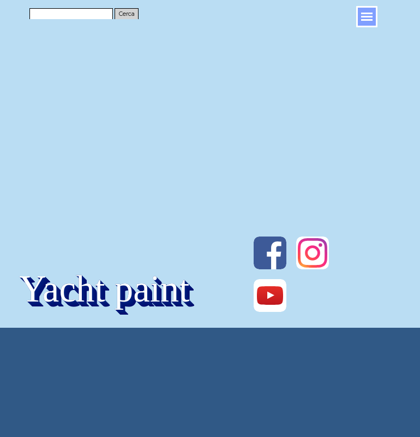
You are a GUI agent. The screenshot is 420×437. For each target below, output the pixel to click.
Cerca (127, 13)
